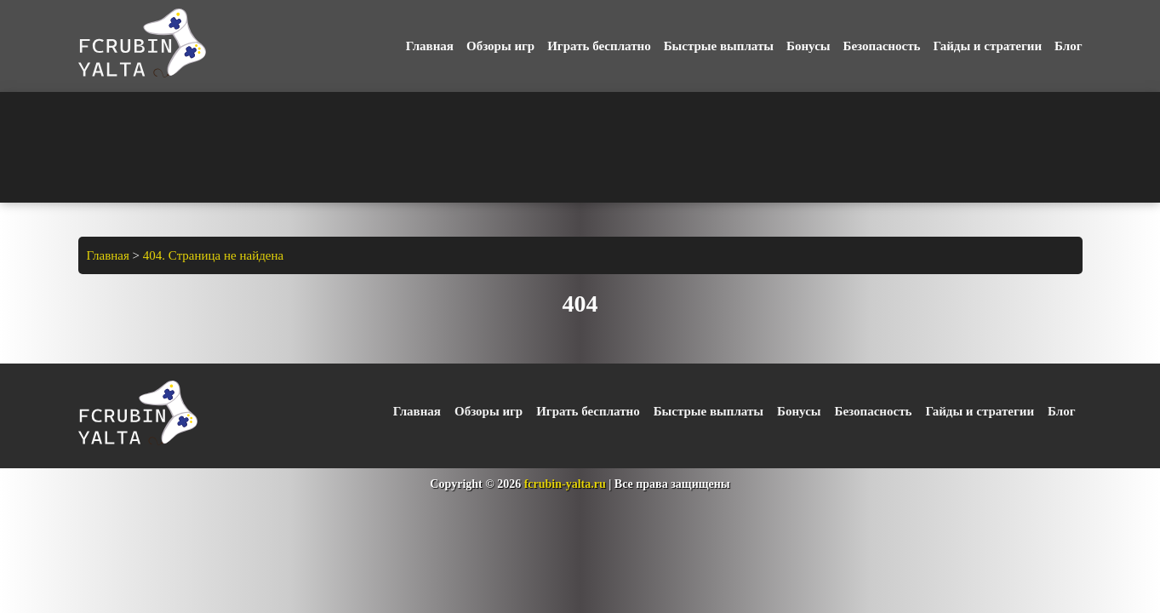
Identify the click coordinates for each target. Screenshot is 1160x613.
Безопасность (882, 46)
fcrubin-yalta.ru (565, 484)
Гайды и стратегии (987, 46)
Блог (1068, 46)
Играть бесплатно (598, 46)
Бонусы (808, 46)
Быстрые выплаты (719, 46)
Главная (430, 46)
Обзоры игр (500, 46)
